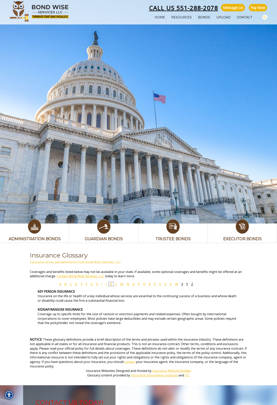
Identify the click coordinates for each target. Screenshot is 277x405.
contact (129, 362)
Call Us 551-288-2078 (183, 8)
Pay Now (258, 7)
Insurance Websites (100, 371)
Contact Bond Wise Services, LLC (80, 276)
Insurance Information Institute (154, 375)
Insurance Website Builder (171, 371)
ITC (187, 375)
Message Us (233, 7)
